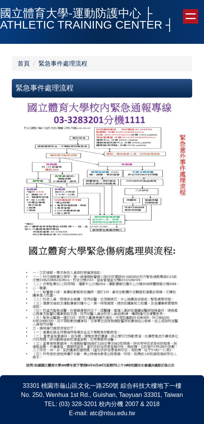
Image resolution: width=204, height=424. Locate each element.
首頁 (24, 63)
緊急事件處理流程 (63, 63)
